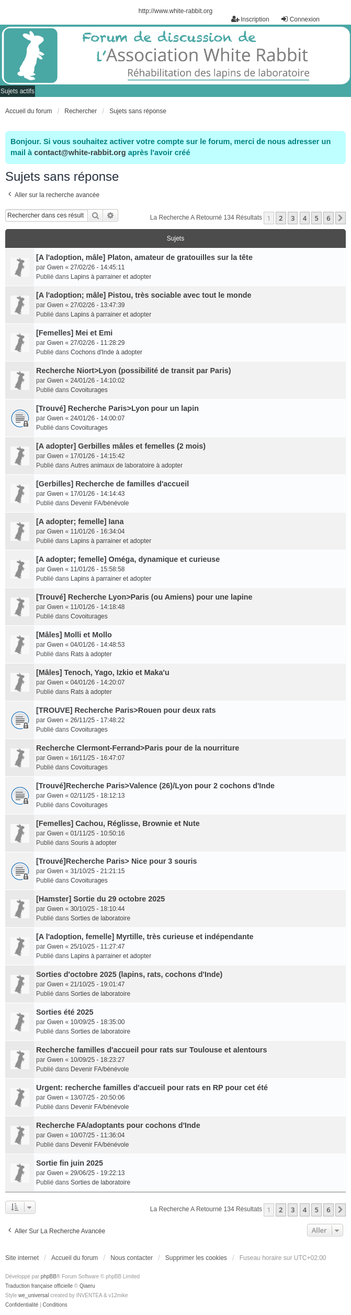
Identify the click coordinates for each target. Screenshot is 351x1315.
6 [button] (328, 218)
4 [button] (305, 218)
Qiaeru (87, 1286)
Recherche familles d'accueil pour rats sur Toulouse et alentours (151, 1050)
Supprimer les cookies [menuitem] (196, 1258)
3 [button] (293, 218)
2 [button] (280, 218)
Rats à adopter (91, 654)
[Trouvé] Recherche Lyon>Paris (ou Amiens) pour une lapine (144, 597)
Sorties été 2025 (65, 1012)
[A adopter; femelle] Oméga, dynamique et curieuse (128, 559)
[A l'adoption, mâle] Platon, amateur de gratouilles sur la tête (144, 257)
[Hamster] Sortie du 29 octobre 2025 (100, 899)
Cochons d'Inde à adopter (106, 352)
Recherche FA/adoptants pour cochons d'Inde (118, 1125)
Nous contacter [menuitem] (131, 1258)
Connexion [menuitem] (300, 19)
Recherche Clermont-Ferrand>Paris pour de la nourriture (137, 748)
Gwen (55, 267)
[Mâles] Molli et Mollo (74, 635)
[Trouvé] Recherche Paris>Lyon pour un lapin (117, 408)
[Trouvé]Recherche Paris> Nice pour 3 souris (116, 861)
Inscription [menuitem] (250, 19)
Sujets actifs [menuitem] (18, 91)
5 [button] (316, 218)
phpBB (48, 1276)
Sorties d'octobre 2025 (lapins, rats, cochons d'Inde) (129, 974)
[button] (340, 218)
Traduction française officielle (39, 1286)
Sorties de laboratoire (100, 918)
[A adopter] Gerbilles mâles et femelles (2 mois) (121, 446)
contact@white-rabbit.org (80, 152)
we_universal (33, 1295)
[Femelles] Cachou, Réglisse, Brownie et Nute (118, 823)
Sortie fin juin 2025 (69, 1163)
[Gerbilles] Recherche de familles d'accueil (112, 484)
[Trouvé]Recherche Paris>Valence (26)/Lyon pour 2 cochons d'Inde (155, 785)
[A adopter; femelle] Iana (79, 521)
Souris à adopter (94, 842)
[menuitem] (21, 1305)
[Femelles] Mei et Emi (74, 333)
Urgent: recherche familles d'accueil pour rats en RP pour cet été (152, 1087)
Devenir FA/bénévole (100, 503)
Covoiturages (89, 390)
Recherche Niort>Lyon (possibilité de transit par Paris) (133, 370)
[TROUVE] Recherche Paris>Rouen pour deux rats (126, 710)
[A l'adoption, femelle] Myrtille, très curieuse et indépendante (145, 936)
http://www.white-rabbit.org (175, 11)
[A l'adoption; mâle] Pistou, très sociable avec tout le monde (144, 295)
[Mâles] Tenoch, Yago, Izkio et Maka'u (102, 672)
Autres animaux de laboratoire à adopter (127, 465)
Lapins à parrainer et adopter (111, 276)
